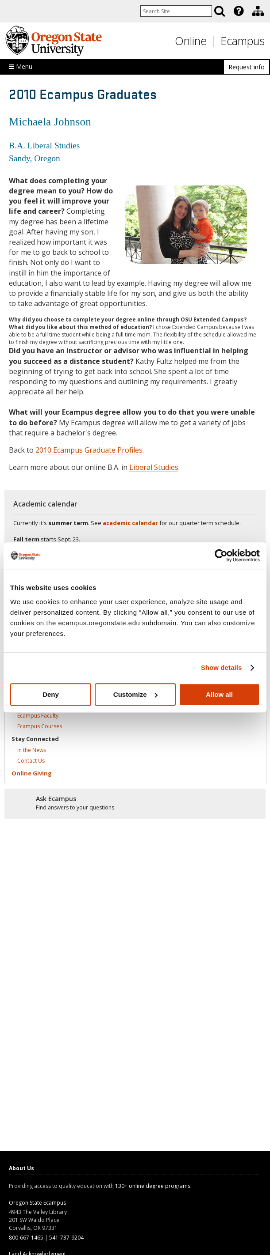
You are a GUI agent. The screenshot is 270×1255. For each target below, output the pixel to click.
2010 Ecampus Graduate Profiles (89, 450)
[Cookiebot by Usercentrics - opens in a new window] (221, 555)
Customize (135, 694)
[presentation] (238, 11)
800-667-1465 (26, 1237)
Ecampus (242, 40)
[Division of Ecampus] (258, 11)
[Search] (219, 11)
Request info (246, 67)
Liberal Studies (153, 467)
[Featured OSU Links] (239, 11)
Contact (31, 760)
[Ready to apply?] (135, 803)
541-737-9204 (66, 1237)
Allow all (219, 694)
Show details (221, 667)
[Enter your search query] (176, 11)
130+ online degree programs (152, 1186)
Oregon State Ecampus (37, 1202)
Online (191, 40)
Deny (50, 694)
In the (31, 750)
